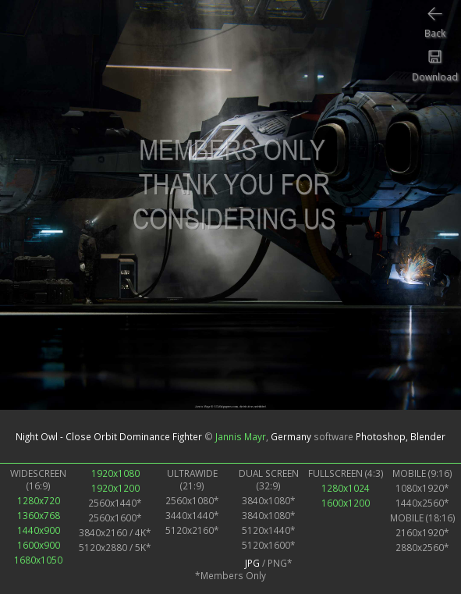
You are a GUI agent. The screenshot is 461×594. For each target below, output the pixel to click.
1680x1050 (38, 559)
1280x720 (38, 500)
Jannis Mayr (240, 436)
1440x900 (38, 530)
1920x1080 (115, 473)
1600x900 (38, 545)
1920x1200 (115, 488)
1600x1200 (345, 502)
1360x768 (38, 515)
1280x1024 (345, 488)
